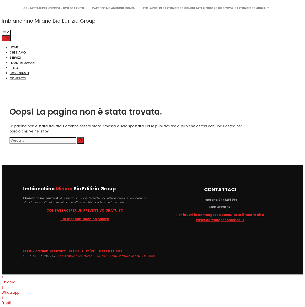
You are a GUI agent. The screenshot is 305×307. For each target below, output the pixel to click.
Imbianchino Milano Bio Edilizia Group (48, 20)
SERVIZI (15, 58)
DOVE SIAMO (19, 73)
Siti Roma (148, 256)
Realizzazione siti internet (75, 256)
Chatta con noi (220, 207)
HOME (14, 47)
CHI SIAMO (18, 52)
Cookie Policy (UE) (82, 251)
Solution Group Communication (118, 256)
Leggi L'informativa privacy (44, 251)
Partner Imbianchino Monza (113, 8)
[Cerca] (80, 140)
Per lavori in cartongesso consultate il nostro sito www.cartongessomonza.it (206, 8)
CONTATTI (18, 78)
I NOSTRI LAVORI (22, 63)
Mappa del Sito (110, 251)
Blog (14, 68)
